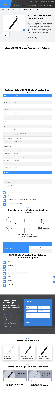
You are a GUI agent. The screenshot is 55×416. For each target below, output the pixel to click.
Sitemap (3, 414)
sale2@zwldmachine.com (48, 1)
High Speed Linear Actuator (7, 402)
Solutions (23, 5)
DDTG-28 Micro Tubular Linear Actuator (9, 358)
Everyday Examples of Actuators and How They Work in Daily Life (14, 385)
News (44, 5)
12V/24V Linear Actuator (8, 407)
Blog (30, 403)
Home (13, 5)
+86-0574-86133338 (35, 1)
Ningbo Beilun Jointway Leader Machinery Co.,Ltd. (16, 412)
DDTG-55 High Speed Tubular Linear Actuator (27, 358)
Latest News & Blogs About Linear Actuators (27, 366)
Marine (18, 400)
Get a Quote (32, 37)
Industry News (32, 405)
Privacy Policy (9, 414)
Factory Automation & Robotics (21, 404)
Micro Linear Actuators (17, 9)
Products (18, 5)
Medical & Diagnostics (21, 398)
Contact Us (49, 5)
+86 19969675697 (7, 326)
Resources (39, 5)
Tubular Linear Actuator (8, 405)
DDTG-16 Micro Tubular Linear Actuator (32, 9)
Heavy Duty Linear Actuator (9, 400)
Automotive (19, 407)
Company (29, 5)
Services (34, 5)
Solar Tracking (19, 408)
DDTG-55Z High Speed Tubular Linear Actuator (44, 358)
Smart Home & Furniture (21, 402)
